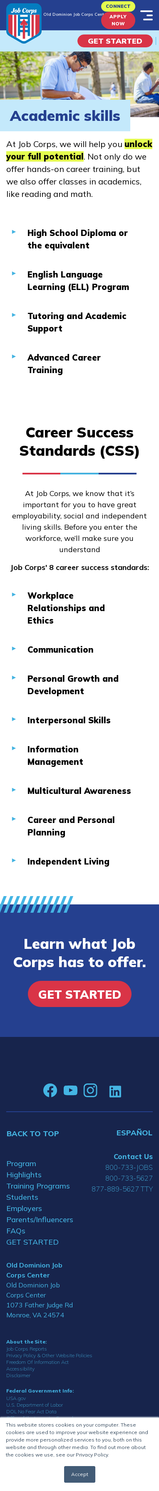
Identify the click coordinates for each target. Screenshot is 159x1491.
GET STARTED (32, 1242)
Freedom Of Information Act (37, 1362)
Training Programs (38, 1186)
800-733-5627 (129, 1178)
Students (22, 1197)
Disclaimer (18, 1375)
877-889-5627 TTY (122, 1188)
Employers (24, 1208)
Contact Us (133, 1156)
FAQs (15, 1231)
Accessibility (20, 1369)
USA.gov (16, 1398)
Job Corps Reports (26, 1349)
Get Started (115, 41)
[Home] (24, 23)
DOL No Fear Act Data (31, 1411)
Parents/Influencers (39, 1219)
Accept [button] (79, 1474)
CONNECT (118, 6)
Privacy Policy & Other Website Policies (49, 1355)
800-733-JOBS (129, 1167)
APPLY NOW (118, 20)
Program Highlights (24, 1169)
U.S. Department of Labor (34, 1405)
